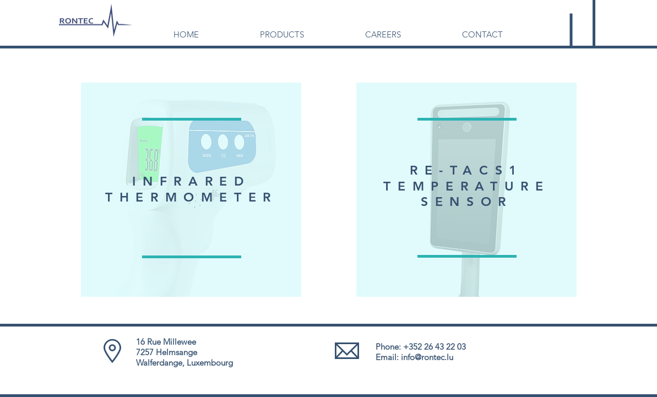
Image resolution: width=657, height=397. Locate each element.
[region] (191, 190)
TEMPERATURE (466, 186)
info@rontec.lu (427, 357)
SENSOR (467, 201)
